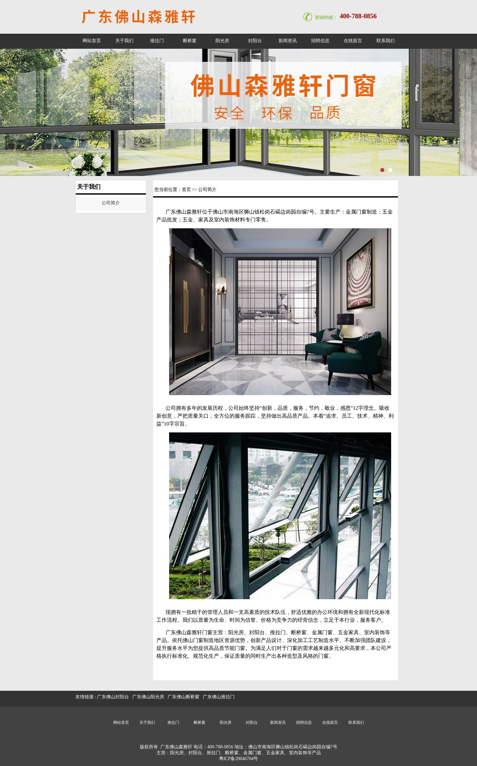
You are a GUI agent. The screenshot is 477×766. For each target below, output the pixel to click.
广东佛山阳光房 (148, 696)
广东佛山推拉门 (219, 696)
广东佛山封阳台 (113, 696)
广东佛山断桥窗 (183, 696)
